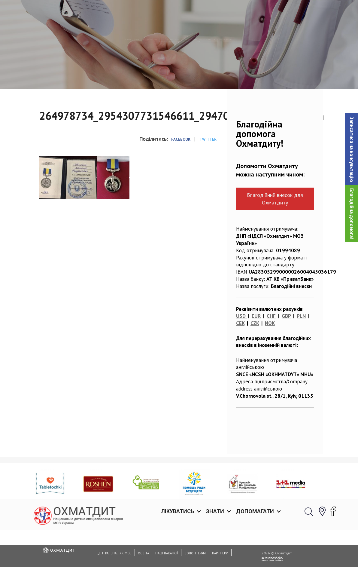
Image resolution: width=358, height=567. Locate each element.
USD (241, 347)
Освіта (143, 553)
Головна (27, 67)
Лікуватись (177, 12)
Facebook (180, 170)
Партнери (220, 553)
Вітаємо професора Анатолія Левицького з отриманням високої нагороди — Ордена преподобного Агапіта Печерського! (203, 67)
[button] (351, 149)
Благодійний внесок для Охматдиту (275, 229)
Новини (52, 67)
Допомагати (255, 12)
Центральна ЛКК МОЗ (114, 553)
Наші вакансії (166, 553)
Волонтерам (195, 553)
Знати (215, 12)
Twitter (208, 170)
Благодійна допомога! (351, 213)
